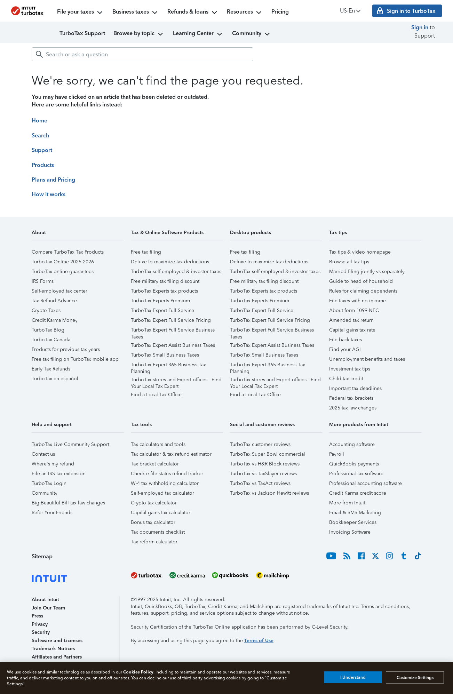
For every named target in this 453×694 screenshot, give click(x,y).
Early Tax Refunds (51, 369)
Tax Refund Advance (54, 301)
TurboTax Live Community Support (70, 444)
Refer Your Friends (52, 513)
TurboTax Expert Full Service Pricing (171, 320)
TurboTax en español (55, 379)
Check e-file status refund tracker (167, 474)
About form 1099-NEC (354, 310)
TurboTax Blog (48, 330)
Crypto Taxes (46, 310)
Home (39, 120)
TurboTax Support (82, 33)
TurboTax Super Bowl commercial (267, 454)
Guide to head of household (361, 281)
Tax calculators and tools (158, 444)
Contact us (43, 454)
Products (43, 165)
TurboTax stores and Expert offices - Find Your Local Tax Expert (176, 381)
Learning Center (198, 34)
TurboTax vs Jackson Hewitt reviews (269, 493)
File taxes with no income (357, 301)
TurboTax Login (49, 483)
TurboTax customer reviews (260, 444)
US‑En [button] (351, 11)
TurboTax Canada (51, 340)
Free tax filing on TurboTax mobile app (75, 359)
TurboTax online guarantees (63, 271)
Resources (245, 12)
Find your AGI (345, 349)
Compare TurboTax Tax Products (68, 252)
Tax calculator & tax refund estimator (171, 454)
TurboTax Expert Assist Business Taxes (173, 345)
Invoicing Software (350, 532)
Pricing (280, 11)
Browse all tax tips (349, 262)
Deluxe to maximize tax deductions (170, 262)
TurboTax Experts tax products (164, 291)
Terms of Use (258, 641)
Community (251, 34)
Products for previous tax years (66, 349)
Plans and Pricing (53, 179)
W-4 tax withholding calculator (165, 483)
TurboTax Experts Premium (160, 301)
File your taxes (80, 12)
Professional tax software (356, 474)
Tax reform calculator (154, 542)
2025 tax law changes (352, 408)
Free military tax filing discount (165, 281)
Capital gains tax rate (352, 330)
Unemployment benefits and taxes (367, 359)
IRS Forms (43, 281)
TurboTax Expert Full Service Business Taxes (173, 331)
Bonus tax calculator (153, 522)
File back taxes (345, 340)
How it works (48, 194)
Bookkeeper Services (352, 522)
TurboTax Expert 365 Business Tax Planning (168, 366)
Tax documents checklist (158, 532)
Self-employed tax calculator (162, 493)
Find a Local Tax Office (156, 395)
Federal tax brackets (351, 398)
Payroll (336, 454)
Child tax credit (346, 379)
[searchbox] (142, 54)
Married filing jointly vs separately (367, 271)
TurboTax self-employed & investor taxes (176, 271)
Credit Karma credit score (357, 493)
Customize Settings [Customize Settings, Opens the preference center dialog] (415, 677)
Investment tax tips (349, 369)
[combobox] (142, 54)
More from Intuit (347, 503)
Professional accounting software (365, 483)
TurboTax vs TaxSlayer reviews (263, 474)
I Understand (353, 677)
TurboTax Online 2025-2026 (63, 262)
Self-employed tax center (59, 291)
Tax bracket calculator (155, 464)
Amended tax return (351, 320)
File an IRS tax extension (59, 474)
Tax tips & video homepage (360, 252)
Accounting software (352, 444)
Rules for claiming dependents (363, 291)
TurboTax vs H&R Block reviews (265, 464)
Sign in (419, 27)
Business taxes (135, 12)
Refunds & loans (192, 12)
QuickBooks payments (354, 464)
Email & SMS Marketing (355, 513)
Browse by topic (139, 34)
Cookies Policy (138, 672)
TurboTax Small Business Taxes (165, 355)
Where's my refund (53, 464)
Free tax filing (146, 252)
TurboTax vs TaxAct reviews (260, 483)
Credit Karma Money (55, 320)
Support (42, 150)
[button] (78, 235)
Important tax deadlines (355, 388)
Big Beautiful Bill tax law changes (68, 503)
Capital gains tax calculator (160, 513)
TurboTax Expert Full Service (162, 310)
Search (40, 135)
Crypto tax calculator (154, 503)
